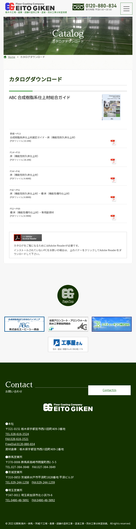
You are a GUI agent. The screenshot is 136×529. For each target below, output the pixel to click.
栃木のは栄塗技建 (36, 8)
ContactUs (109, 387)
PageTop (68, 301)
